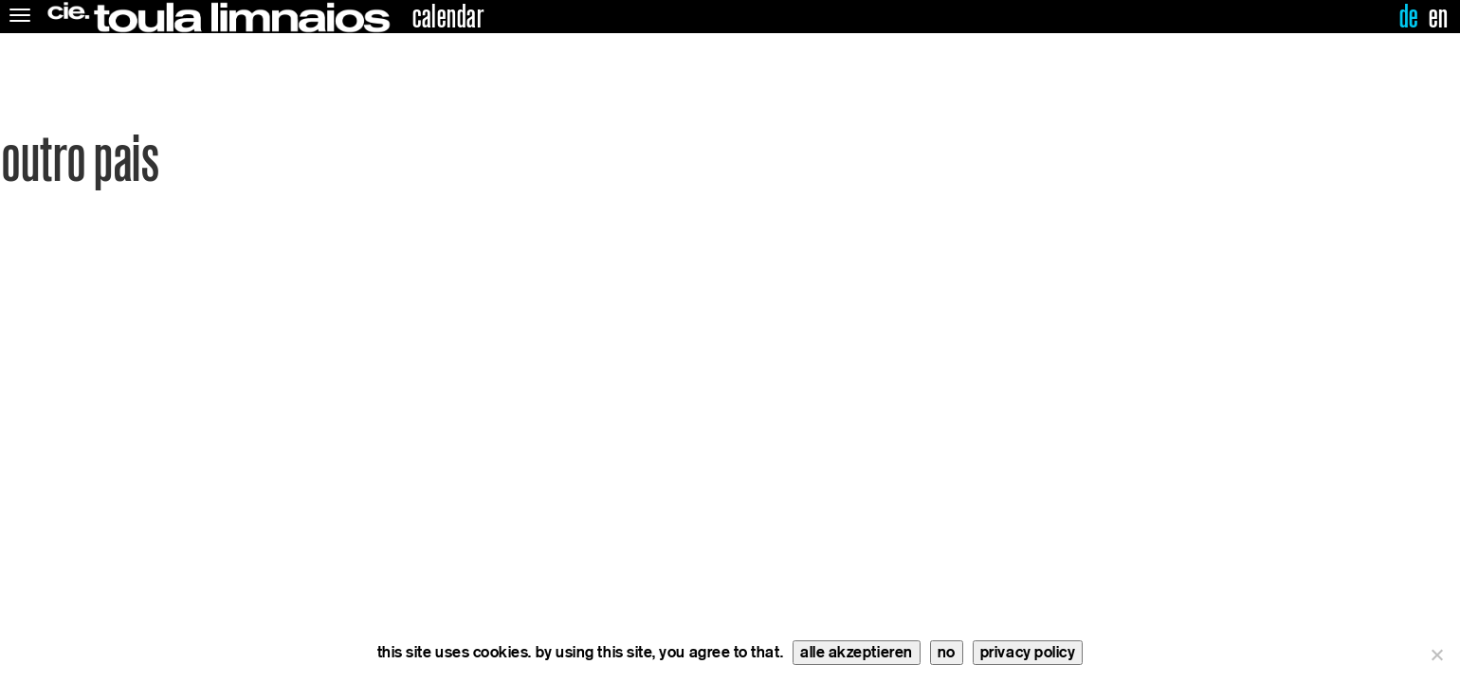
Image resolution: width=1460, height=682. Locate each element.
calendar (448, 17)
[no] (1436, 654)
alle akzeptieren (856, 652)
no (947, 652)
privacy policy (1028, 652)
